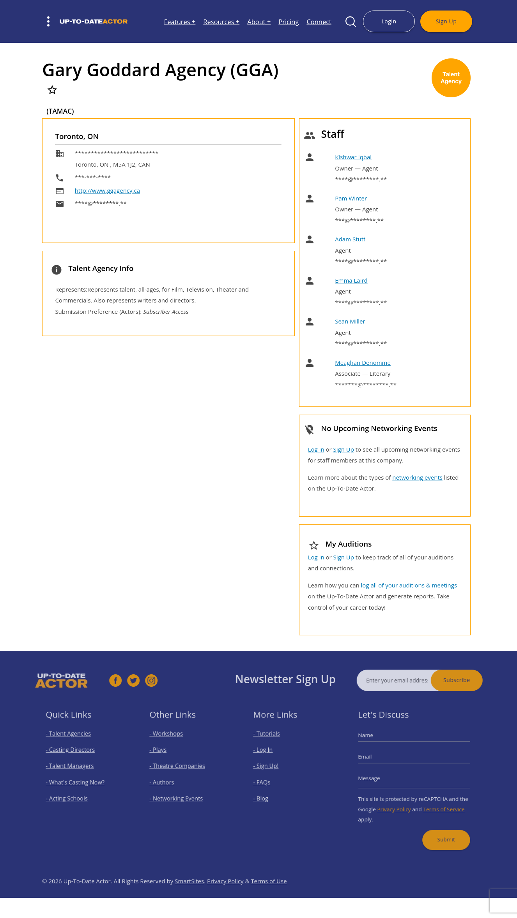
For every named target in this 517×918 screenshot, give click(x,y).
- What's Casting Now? (77, 782)
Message (376, 779)
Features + (180, 21)
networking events (417, 477)
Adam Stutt (350, 239)
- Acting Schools (70, 795)
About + (259, 21)
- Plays (163, 754)
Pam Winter (351, 198)
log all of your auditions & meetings (409, 585)
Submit (441, 831)
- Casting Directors (73, 754)
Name (373, 742)
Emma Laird (351, 280)
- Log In (268, 754)
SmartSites (189, 895)
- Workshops (170, 740)
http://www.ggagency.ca (107, 190)
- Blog (266, 795)
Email (373, 760)
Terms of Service (439, 805)
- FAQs (267, 782)
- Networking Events (178, 795)
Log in (316, 449)
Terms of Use (269, 895)
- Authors (166, 782)
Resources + (221, 21)
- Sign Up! (270, 768)
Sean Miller (350, 321)
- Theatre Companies (179, 768)
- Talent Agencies (71, 740)
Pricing (288, 21)
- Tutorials (271, 740)
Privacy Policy (397, 805)
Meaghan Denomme (363, 362)
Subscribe (470, 680)
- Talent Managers (72, 768)
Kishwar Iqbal (353, 157)
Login (388, 21)
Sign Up (446, 21)
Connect (318, 21)
